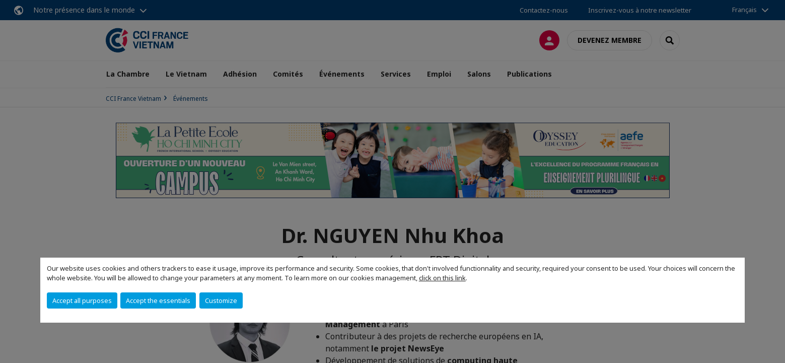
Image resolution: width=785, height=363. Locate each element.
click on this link (442, 277)
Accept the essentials (158, 300)
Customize (221, 300)
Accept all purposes (82, 300)
